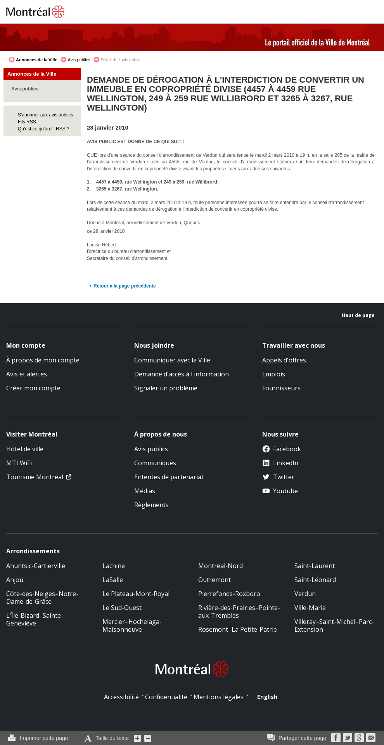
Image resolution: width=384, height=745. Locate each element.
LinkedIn (280, 463)
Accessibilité (121, 697)
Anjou (14, 579)
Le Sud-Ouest (122, 607)
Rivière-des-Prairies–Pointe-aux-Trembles (239, 611)
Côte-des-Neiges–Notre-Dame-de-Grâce (42, 597)
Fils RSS (27, 122)
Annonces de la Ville (36, 59)
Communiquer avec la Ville (172, 360)
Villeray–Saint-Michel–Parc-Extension (334, 625)
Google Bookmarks (359, 737)
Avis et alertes (26, 374)
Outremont (214, 579)
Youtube (280, 491)
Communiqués (155, 463)
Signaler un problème (165, 388)
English (267, 696)
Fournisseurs (281, 388)
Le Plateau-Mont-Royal (136, 593)
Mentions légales (219, 697)
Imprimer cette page (44, 738)
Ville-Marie (310, 607)
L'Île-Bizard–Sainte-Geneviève (34, 619)
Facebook (281, 449)
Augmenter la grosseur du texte (138, 738)
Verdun (305, 593)
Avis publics (79, 59)
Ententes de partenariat (169, 477)
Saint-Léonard (315, 579)
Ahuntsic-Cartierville (35, 565)
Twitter (278, 477)
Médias (144, 491)
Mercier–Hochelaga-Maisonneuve (132, 625)
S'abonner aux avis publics (45, 115)
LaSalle (112, 579)
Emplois (273, 374)
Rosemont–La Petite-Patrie (237, 629)
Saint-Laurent (314, 565)
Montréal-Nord (220, 565)
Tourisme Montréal (34, 477)
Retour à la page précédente (124, 286)
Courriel (370, 737)
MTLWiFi (19, 463)
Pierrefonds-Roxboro (229, 593)
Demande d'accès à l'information (181, 374)
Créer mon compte (33, 388)
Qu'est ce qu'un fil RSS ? (43, 129)
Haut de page (358, 315)
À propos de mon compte (43, 360)
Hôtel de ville (24, 449)
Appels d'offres (284, 360)
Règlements (151, 505)
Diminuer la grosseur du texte (148, 738)
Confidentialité (166, 697)
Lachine (113, 565)
